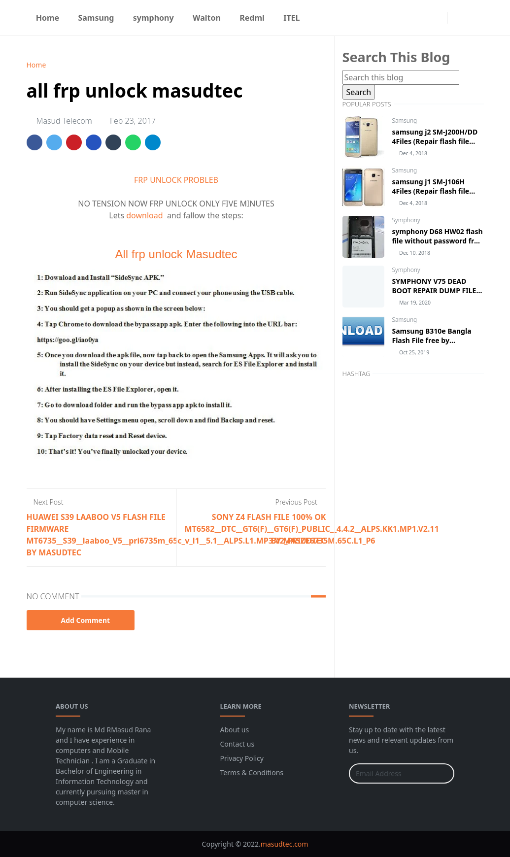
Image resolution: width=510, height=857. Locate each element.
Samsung (404, 120)
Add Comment (80, 620)
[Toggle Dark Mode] (458, 17)
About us (234, 729)
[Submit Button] (442, 773)
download (146, 215)
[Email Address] (391, 773)
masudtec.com (284, 844)
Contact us (237, 744)
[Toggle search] (475, 18)
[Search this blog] (400, 77)
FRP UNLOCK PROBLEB (176, 179)
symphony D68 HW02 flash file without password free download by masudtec (437, 241)
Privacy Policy (242, 758)
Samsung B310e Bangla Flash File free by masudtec (432, 340)
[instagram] (437, 18)
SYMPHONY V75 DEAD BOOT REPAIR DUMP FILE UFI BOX (434, 290)
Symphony (406, 220)
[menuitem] (48, 17)
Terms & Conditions (252, 772)
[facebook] (422, 18)
